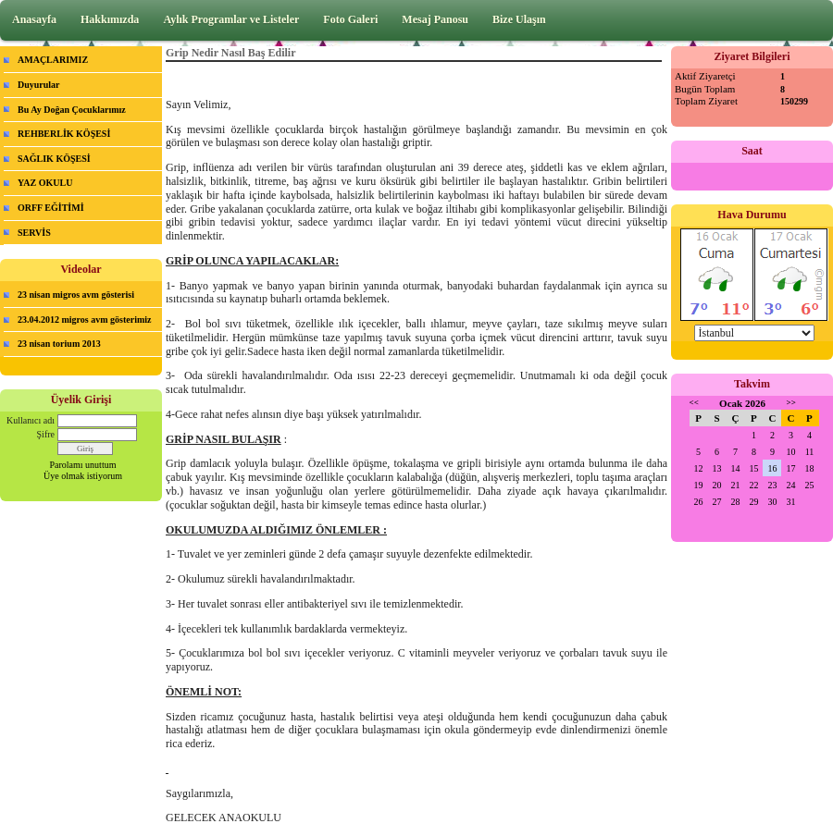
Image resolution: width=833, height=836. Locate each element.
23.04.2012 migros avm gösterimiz (85, 319)
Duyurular (39, 85)
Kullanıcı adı (30, 420)
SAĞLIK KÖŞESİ (54, 159)
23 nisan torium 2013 (59, 343)
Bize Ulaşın (519, 19)
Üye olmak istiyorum (83, 476)
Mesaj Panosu (435, 19)
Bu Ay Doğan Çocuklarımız (72, 109)
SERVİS (34, 232)
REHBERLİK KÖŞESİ (64, 134)
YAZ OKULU (45, 183)
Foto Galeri (350, 19)
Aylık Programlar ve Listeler (231, 19)
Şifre (46, 434)
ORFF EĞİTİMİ (51, 208)
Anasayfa (34, 19)
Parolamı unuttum (83, 465)
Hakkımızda (110, 19)
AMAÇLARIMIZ (53, 60)
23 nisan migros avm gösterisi (76, 294)
